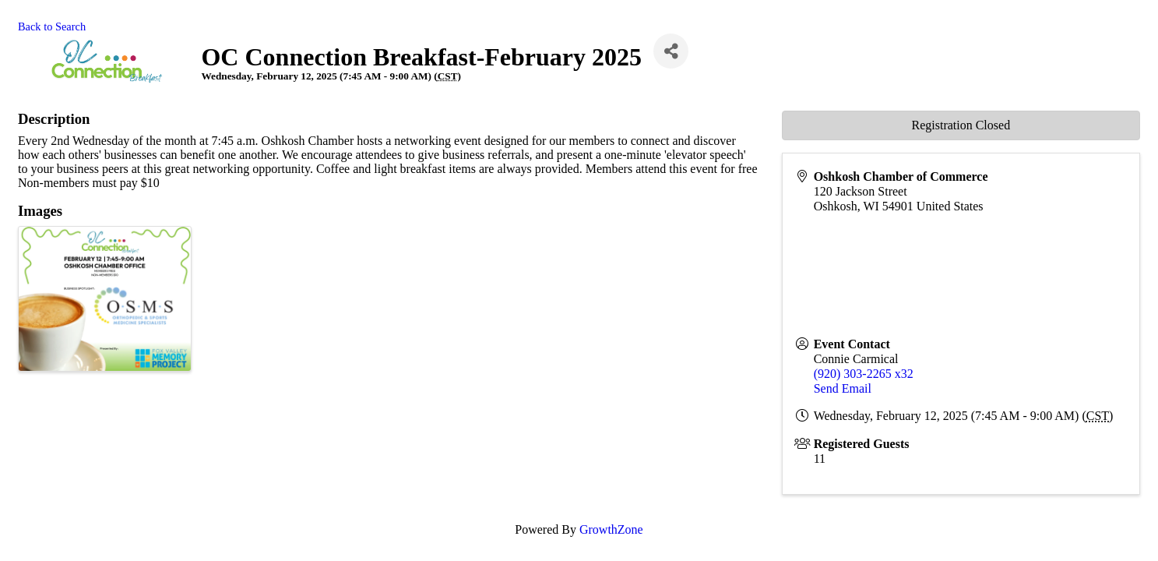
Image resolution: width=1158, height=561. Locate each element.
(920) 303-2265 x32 (863, 373)
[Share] (670, 51)
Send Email (842, 388)
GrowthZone (611, 529)
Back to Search (52, 26)
